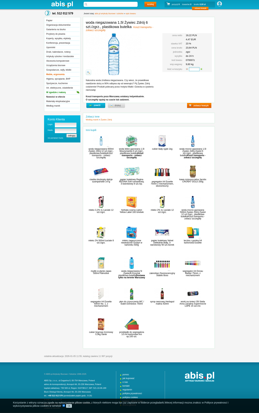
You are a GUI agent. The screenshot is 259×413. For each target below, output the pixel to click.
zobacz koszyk (201, 8)
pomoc (125, 374)
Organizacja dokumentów (58, 25)
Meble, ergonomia (55, 74)
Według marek (53, 106)
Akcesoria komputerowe (57, 61)
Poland (91, 380)
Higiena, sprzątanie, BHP (58, 79)
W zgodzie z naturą (56, 92)
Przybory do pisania (55, 34)
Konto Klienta (56, 119)
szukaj (150, 4)
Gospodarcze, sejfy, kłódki (58, 70)
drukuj (116, 105)
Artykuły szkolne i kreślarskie (60, 56)
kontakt (126, 386)
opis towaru (131, 13)
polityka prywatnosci (132, 393)
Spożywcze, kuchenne (57, 83)
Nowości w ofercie (55, 97)
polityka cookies (130, 397)
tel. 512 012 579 (62, 13)
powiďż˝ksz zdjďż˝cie (88, 72)
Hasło (50, 130)
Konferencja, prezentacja (58, 43)
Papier (49, 20)
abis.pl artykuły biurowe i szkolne (62, 4)
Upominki (50, 47)
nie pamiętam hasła (55, 138)
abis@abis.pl (56, 399)
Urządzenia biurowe (55, 65)
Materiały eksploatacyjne (58, 101)
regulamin (127, 389)
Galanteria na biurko (56, 29)
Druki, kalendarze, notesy (58, 52)
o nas (125, 382)
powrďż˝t (95, 105)
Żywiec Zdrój (106, 120)
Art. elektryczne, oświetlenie (59, 88)
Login (50, 124)
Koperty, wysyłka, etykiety (58, 38)
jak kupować (128, 378)
